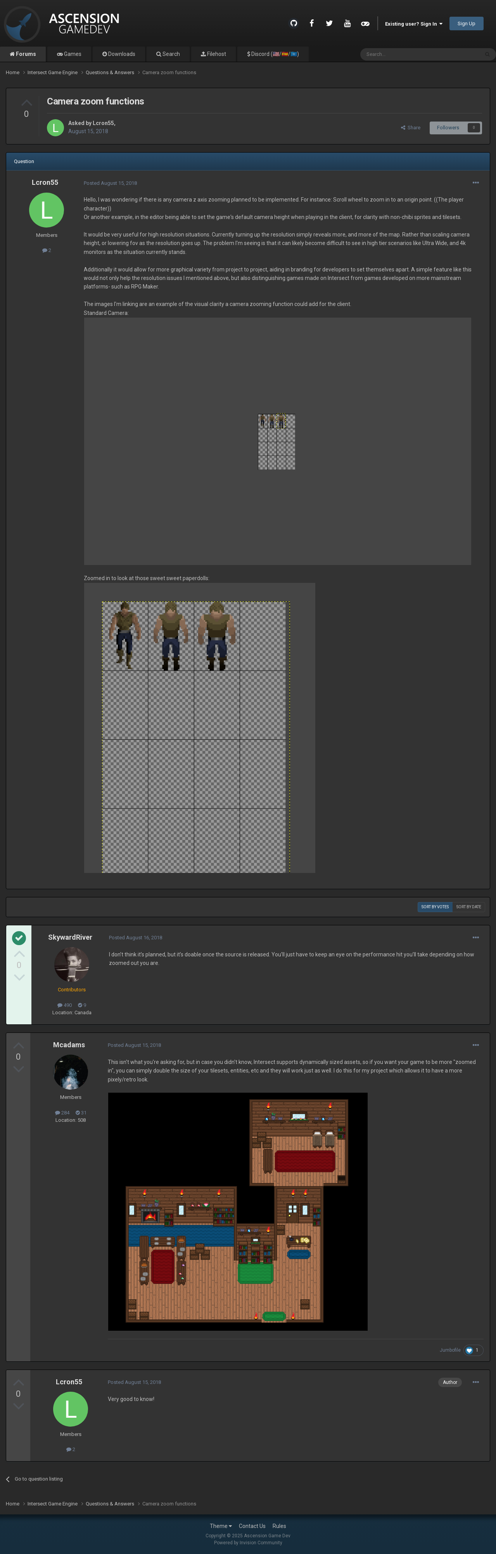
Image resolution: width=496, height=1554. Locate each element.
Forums (25, 54)
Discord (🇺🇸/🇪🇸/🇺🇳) (274, 54)
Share (410, 127)
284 (62, 1113)
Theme (221, 1526)
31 (81, 1113)
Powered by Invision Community (248, 1542)
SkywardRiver (70, 937)
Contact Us (252, 1526)
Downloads (121, 54)
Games (72, 54)
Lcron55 (103, 123)
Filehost (216, 54)
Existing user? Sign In (413, 24)
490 (64, 1005)
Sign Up (466, 23)
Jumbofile (450, 1350)
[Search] (401, 54)
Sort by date (468, 907)
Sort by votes (435, 907)
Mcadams (69, 1045)
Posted (110, 183)
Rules (279, 1526)
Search (170, 54)
